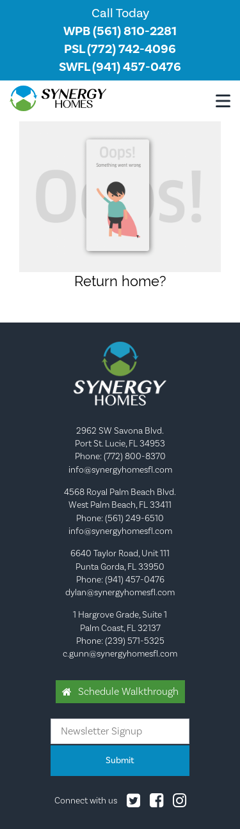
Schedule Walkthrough (128, 691)
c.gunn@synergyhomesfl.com (120, 654)
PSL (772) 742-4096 (120, 49)
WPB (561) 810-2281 (120, 31)
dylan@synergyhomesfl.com (120, 592)
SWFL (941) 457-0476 (120, 67)
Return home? (120, 281)
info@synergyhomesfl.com (120, 470)
